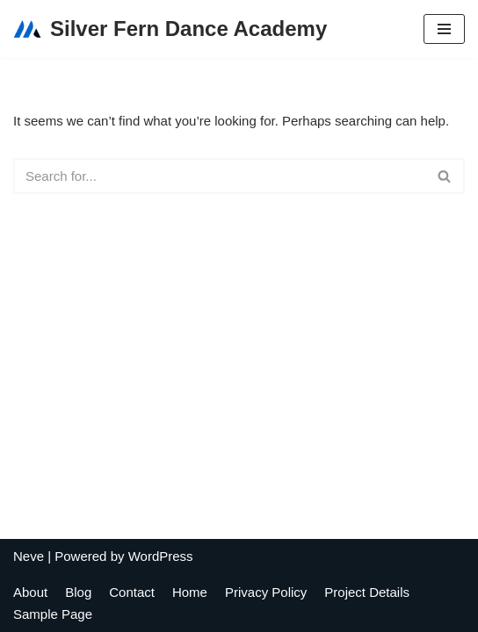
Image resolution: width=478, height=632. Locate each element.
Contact (132, 592)
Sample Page (52, 614)
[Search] (219, 176)
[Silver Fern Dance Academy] (170, 29)
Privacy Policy (266, 592)
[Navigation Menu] (444, 29)
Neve (28, 556)
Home (189, 592)
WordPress (160, 556)
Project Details (366, 592)
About (30, 592)
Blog (78, 592)
